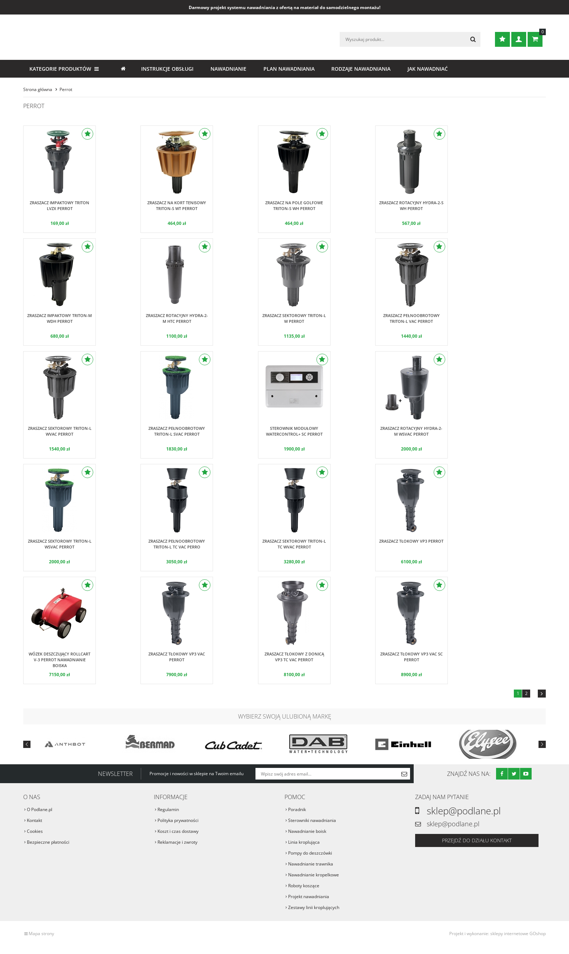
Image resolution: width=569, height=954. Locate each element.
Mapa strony (41, 933)
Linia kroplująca (304, 842)
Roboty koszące (303, 886)
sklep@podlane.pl (464, 810)
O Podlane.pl (39, 809)
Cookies (35, 831)
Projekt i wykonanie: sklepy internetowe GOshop (497, 933)
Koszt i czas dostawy (177, 831)
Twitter (514, 774)
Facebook (502, 774)
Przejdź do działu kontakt (477, 840)
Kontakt (34, 820)
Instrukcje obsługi (167, 68)
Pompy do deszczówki (310, 853)
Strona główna (123, 69)
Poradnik (297, 809)
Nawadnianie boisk (307, 831)
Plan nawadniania (289, 68)
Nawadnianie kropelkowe (313, 875)
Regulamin (168, 809)
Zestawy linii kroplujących (313, 907)
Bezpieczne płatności (48, 842)
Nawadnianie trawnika (310, 864)
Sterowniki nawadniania (312, 820)
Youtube (526, 774)
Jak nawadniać (428, 68)
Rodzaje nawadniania (360, 68)
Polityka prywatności (177, 820)
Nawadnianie (228, 68)
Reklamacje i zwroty (177, 842)
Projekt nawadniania (308, 896)
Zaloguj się (518, 39)
